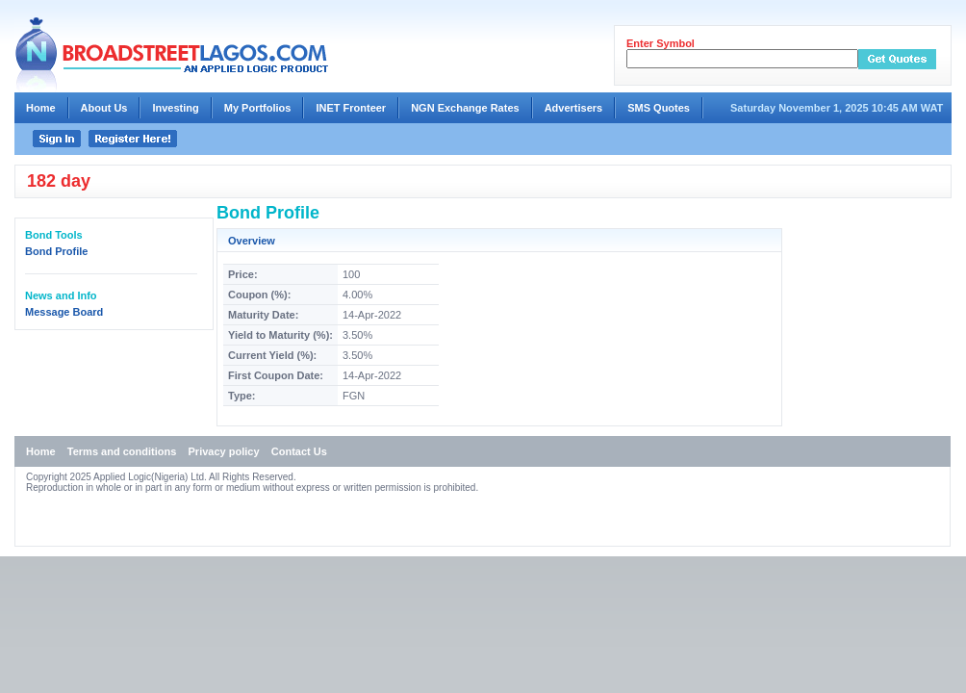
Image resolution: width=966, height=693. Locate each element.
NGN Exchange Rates (465, 108)
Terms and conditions (121, 451)
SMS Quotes (658, 108)
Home (41, 108)
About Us (104, 108)
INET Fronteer (351, 108)
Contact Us (299, 451)
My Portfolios (258, 108)
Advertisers (574, 108)
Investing (175, 108)
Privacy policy (224, 451)
